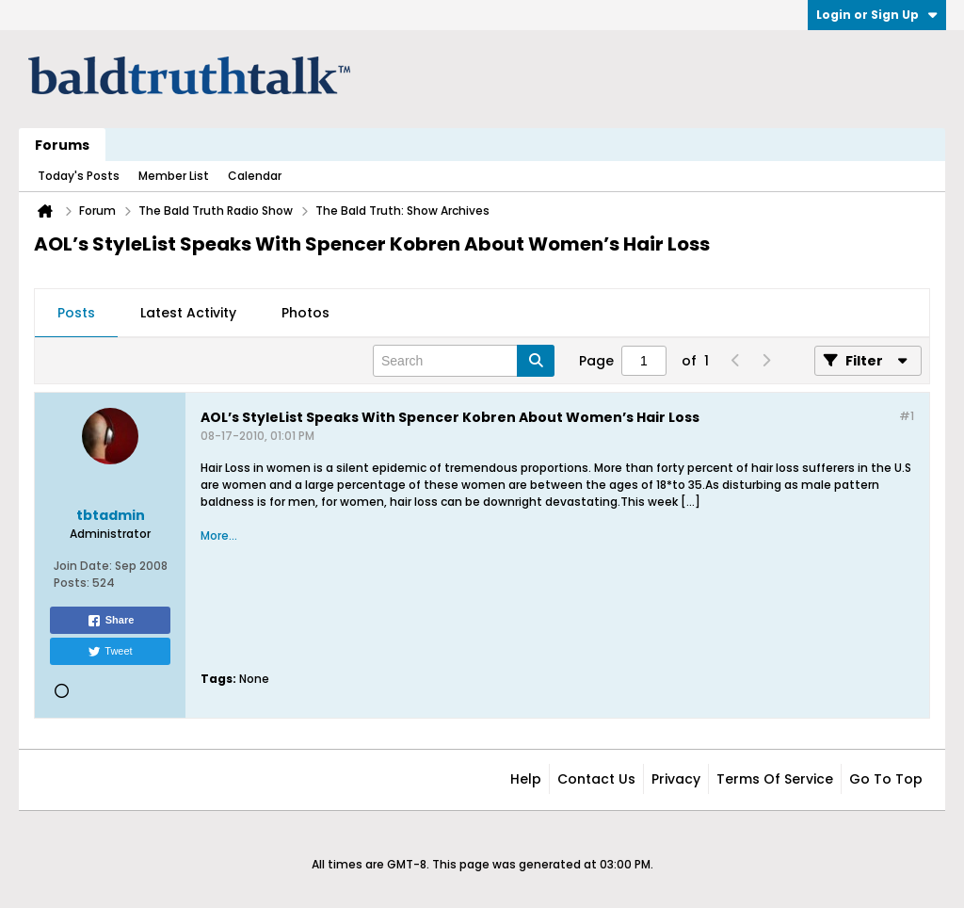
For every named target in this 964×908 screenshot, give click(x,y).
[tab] (76, 313)
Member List (173, 176)
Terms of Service (774, 779)
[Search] (463, 361)
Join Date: (83, 566)
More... (219, 535)
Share (111, 620)
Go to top (886, 779)
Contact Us (596, 779)
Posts (76, 312)
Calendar (254, 176)
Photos (305, 312)
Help (525, 779)
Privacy (675, 779)
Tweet (110, 651)
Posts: (71, 583)
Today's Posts (79, 176)
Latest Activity (188, 312)
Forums (62, 145)
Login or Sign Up (877, 15)
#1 (906, 416)
